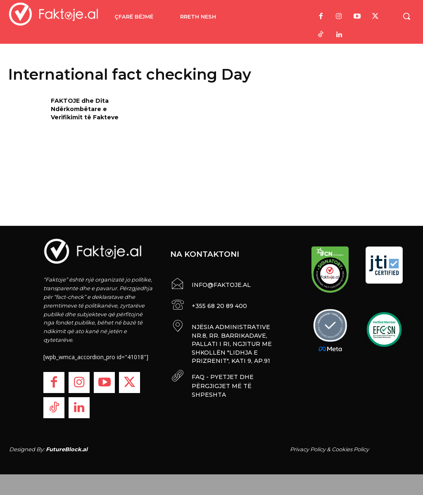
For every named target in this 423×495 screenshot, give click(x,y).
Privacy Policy (308, 449)
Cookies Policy (350, 449)
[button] (406, 16)
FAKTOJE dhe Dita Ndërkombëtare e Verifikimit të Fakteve (85, 109)
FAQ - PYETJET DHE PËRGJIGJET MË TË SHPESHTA (221, 381)
